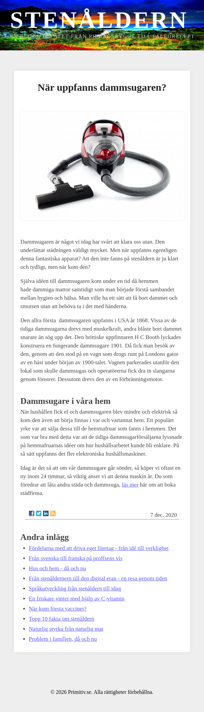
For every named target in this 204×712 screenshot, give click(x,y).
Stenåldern (99, 20)
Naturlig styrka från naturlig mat (66, 629)
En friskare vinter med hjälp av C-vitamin (77, 598)
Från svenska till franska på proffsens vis (76, 558)
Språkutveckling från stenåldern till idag (75, 588)
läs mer (130, 484)
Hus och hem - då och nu (57, 568)
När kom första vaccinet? (58, 608)
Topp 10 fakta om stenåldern (61, 619)
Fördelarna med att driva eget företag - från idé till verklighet (99, 548)
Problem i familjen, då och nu (63, 639)
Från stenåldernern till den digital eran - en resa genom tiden (98, 578)
